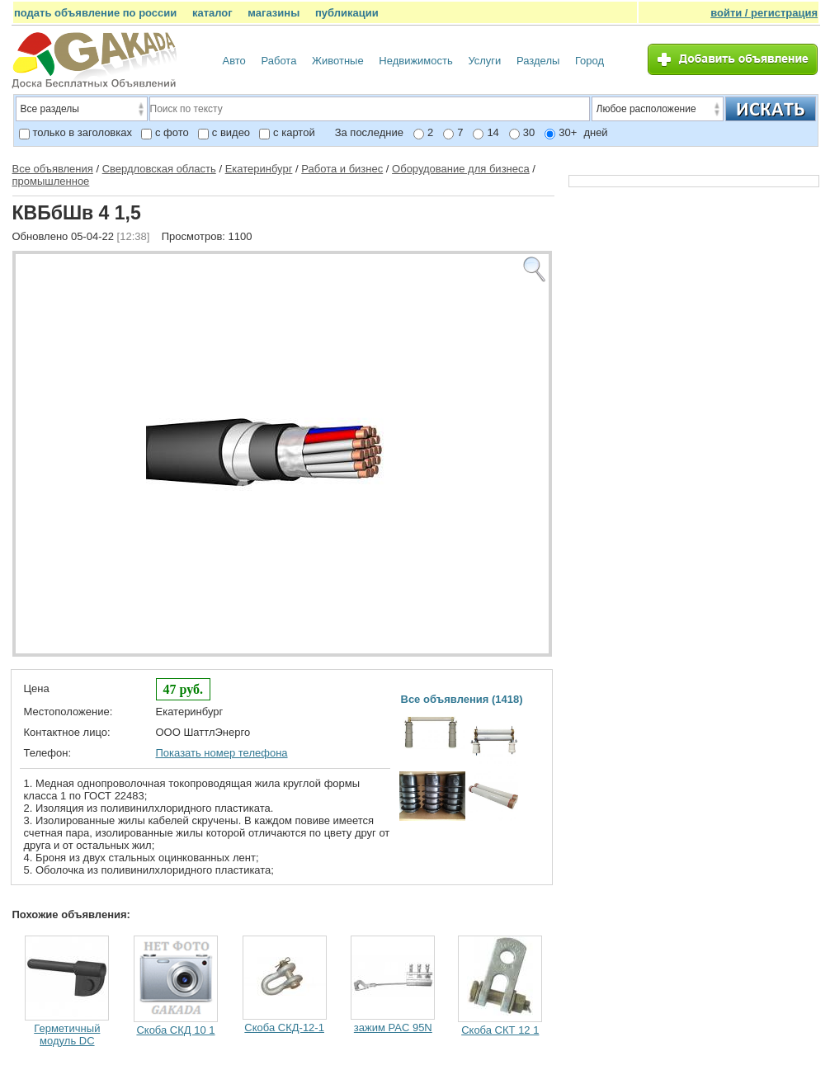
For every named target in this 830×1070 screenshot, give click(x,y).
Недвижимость (415, 60)
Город (589, 60)
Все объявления (52, 169)
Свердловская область (159, 169)
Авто (234, 60)
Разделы (537, 60)
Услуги (484, 60)
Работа (278, 60)
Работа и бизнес (342, 169)
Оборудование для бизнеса (461, 169)
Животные (338, 60)
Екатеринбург (259, 169)
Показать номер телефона (222, 753)
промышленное (51, 181)
